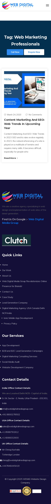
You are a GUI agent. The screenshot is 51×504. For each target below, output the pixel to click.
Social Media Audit (11, 361)
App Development (11, 345)
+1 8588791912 (10, 432)
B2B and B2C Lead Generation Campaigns (22, 350)
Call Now (15, 52)
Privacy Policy (10, 323)
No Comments (34, 114)
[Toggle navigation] (47, 5)
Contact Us (7, 291)
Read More (11, 158)
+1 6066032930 (10, 437)
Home (5, 264)
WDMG (26, 479)
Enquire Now (34, 52)
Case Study (7, 297)
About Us (6, 275)
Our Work (6, 270)
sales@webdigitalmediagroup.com (18, 426)
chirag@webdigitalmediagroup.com (18, 460)
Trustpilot (36, 491)
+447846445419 (10, 465)
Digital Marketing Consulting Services (19, 356)
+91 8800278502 (11, 414)
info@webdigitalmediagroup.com (17, 408)
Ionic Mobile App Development (18, 318)
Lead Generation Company (15, 302)
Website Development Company (17, 367)
